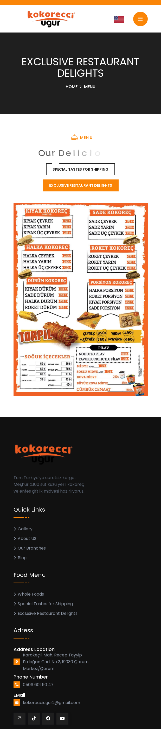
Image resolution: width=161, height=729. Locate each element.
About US (27, 538)
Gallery (25, 529)
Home (72, 87)
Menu (89, 87)
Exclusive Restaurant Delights (48, 613)
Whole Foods (31, 594)
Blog (22, 557)
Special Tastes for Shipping (45, 604)
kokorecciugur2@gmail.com (51, 703)
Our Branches (32, 548)
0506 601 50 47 (38, 685)
